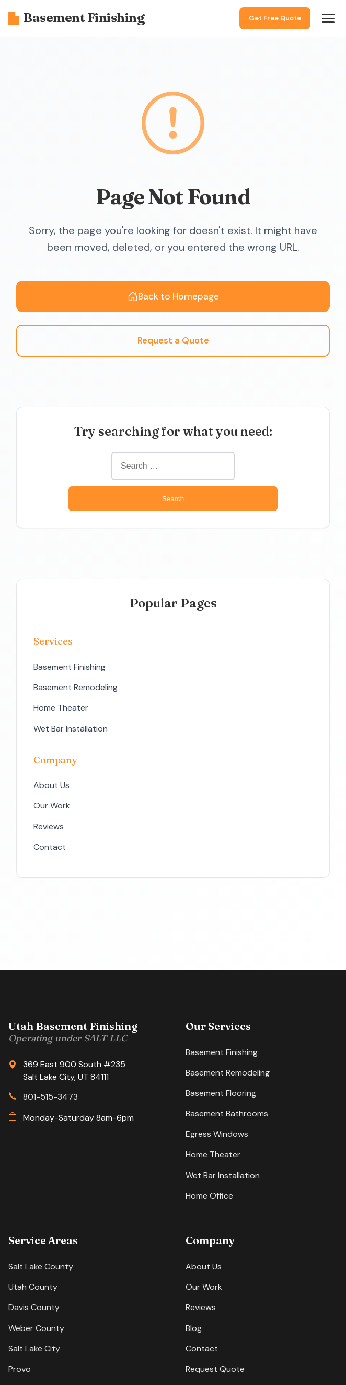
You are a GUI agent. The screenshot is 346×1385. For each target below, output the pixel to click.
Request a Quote (173, 340)
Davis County (34, 1307)
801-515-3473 (50, 1096)
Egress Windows (217, 1133)
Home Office (209, 1195)
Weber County (36, 1328)
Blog (194, 1328)
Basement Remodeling (75, 687)
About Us (51, 785)
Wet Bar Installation (70, 728)
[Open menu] (328, 18)
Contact (49, 846)
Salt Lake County (40, 1266)
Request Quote (215, 1369)
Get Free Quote (275, 18)
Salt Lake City (34, 1348)
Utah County (32, 1286)
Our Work (51, 805)
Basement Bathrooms (227, 1113)
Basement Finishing (76, 17)
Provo (19, 1369)
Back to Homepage (173, 296)
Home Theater (60, 707)
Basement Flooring (221, 1093)
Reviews (48, 826)
